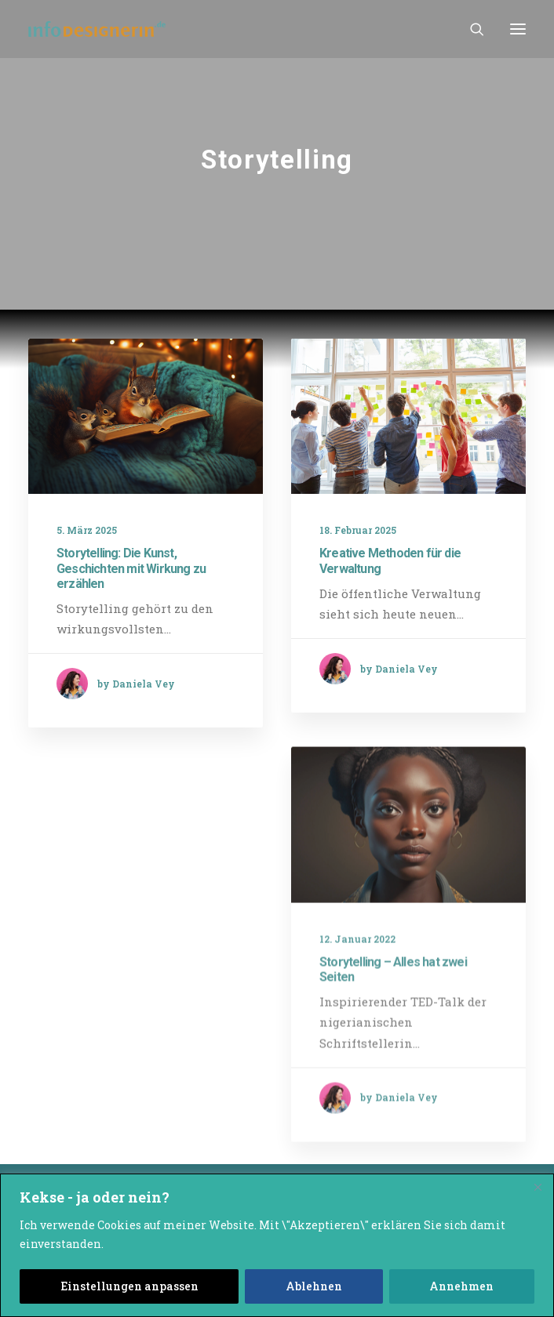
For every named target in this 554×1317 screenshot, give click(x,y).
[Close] (537, 1186)
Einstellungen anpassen (129, 1286)
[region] (277, 1245)
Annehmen (461, 1286)
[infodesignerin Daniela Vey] (97, 29)
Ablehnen (314, 1286)
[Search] (470, 29)
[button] (518, 29)
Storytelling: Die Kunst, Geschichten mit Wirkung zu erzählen (131, 568)
